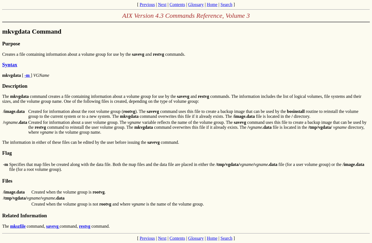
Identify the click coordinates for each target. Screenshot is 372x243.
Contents (177, 4)
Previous (147, 4)
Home (212, 4)
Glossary (196, 4)
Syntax (9, 65)
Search (226, 4)
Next (162, 4)
